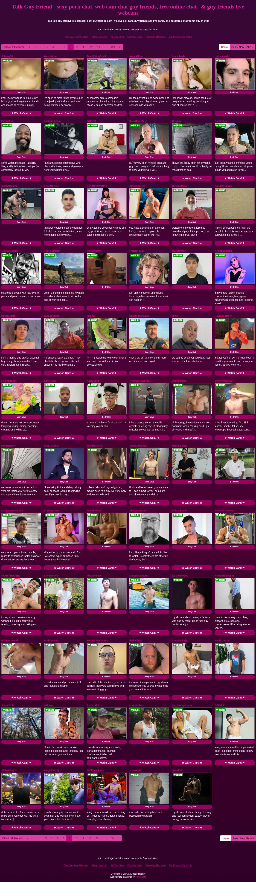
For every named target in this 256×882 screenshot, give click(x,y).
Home (224, 47)
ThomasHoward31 (140, 380)
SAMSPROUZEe (10, 575)
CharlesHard (222, 445)
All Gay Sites (117, 37)
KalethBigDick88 (224, 575)
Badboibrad (221, 121)
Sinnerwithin (94, 250)
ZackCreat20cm (224, 510)
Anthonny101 (52, 640)
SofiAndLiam (51, 510)
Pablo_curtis (222, 640)
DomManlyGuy (138, 121)
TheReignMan (52, 250)
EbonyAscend (9, 640)
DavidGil (177, 770)
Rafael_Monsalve (139, 316)
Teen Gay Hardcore (156, 37)
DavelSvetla (8, 316)
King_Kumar (51, 445)
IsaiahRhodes (180, 575)
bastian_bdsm (52, 121)
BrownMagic (179, 186)
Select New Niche (242, 47)
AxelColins (93, 380)
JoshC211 (7, 705)
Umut (175, 316)
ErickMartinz (51, 186)
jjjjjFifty (91, 316)
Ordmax (176, 121)
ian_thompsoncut (182, 705)
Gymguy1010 (51, 316)
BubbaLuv (7, 121)
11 (84, 47)
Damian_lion (179, 445)
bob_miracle (179, 510)
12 (91, 47)
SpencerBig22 (180, 640)
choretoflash (136, 705)
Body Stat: (21, 92)
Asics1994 (93, 705)
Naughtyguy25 (223, 186)
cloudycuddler (9, 250)
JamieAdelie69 (137, 445)
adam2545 (135, 770)
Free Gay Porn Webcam (75, 37)
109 (113, 47)
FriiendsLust (8, 380)
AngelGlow (135, 56)
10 (77, 47)
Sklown (48, 705)
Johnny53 (7, 56)
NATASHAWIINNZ (97, 186)
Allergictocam (137, 510)
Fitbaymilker (94, 575)
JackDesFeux (95, 445)
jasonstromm (9, 186)
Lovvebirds (178, 56)
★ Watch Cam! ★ (21, 113)
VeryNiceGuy (51, 770)
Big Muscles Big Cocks (180, 37)
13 (98, 47)
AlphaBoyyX (8, 770)
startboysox (179, 250)
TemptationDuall (96, 56)
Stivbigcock (51, 575)
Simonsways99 (223, 380)
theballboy (135, 640)
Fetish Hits (141, 877)
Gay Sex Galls (134, 37)
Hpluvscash (222, 56)
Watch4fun (50, 56)
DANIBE (219, 705)
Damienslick (179, 380)
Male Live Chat (99, 37)
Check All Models (14, 47)
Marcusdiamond (138, 575)
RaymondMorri (223, 316)
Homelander (8, 445)
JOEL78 (91, 121)
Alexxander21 (137, 186)
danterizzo (50, 380)
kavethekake (94, 510)
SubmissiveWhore (97, 640)
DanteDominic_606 (12, 510)
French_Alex (136, 250)
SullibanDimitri (95, 770)
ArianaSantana (223, 250)
